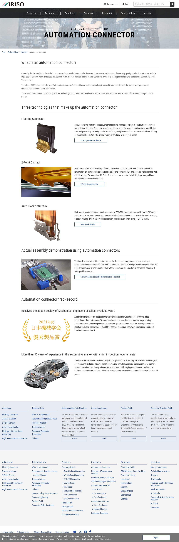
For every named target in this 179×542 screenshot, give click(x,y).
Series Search (67, 506)
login (127, 4)
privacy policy (8, 532)
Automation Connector (100, 467)
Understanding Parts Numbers (74, 408)
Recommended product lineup (44, 418)
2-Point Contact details (90, 184)
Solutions (70, 13)
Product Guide (127, 408)
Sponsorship (126, 495)
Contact (148, 13)
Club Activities (127, 491)
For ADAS (97, 489)
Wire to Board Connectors (74, 475)
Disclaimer (155, 507)
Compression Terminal (73, 491)
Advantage (50, 13)
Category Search (68, 467)
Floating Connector (10, 414)
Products (31, 13)
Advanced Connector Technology (40, 432)
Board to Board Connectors (74, 471)
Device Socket (69, 483)
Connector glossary (99, 408)
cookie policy (93, 539)
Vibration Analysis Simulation (103, 481)
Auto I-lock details (88, 224)
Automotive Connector (100, 485)
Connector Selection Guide (162, 408)
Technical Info (38, 408)
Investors (107, 13)
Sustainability (128, 13)
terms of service (62, 532)
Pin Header (68, 487)
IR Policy (154, 503)
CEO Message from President (133, 471)
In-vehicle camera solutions (102, 477)
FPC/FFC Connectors (72, 479)
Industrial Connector (99, 513)
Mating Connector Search (72, 510)
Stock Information (158, 489)
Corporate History (128, 475)
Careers (124, 487)
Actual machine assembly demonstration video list (102, 277)
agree (156, 537)
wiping (84, 175)
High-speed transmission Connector (12, 432)
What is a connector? (40, 414)
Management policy (159, 467)
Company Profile (128, 467)
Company (88, 13)
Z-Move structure (9, 418)
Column (35, 438)
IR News (154, 475)
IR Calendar (155, 493)
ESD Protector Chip (71, 499)
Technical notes (38, 427)
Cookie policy (24, 532)
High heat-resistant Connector (14, 438)
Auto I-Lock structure (11, 427)
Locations (125, 479)
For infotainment (100, 497)
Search (74, 439)
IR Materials (156, 479)
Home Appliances (100, 505)
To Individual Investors (160, 471)
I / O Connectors (70, 495)
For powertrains (100, 493)
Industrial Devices (100, 509)
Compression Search (70, 514)
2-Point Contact (8, 423)
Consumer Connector (100, 501)
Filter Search (67, 503)
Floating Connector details (92, 140)
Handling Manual (39, 423)
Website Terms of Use (42, 532)
